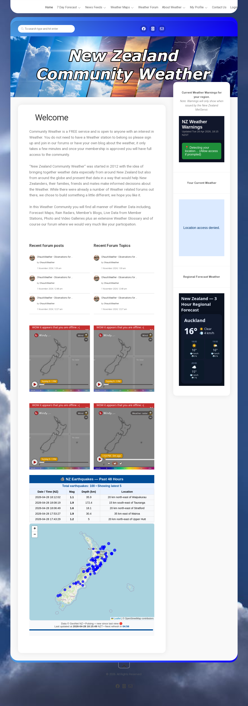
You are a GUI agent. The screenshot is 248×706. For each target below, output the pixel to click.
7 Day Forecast (59, 7)
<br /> (201, 139)
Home (41, 7)
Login (226, 7)
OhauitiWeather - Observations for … (55, 257)
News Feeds (86, 7)
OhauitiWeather (47, 262)
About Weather (164, 7)
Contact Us (211, 7)
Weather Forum (141, 7)
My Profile (189, 7)
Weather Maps (112, 7)
